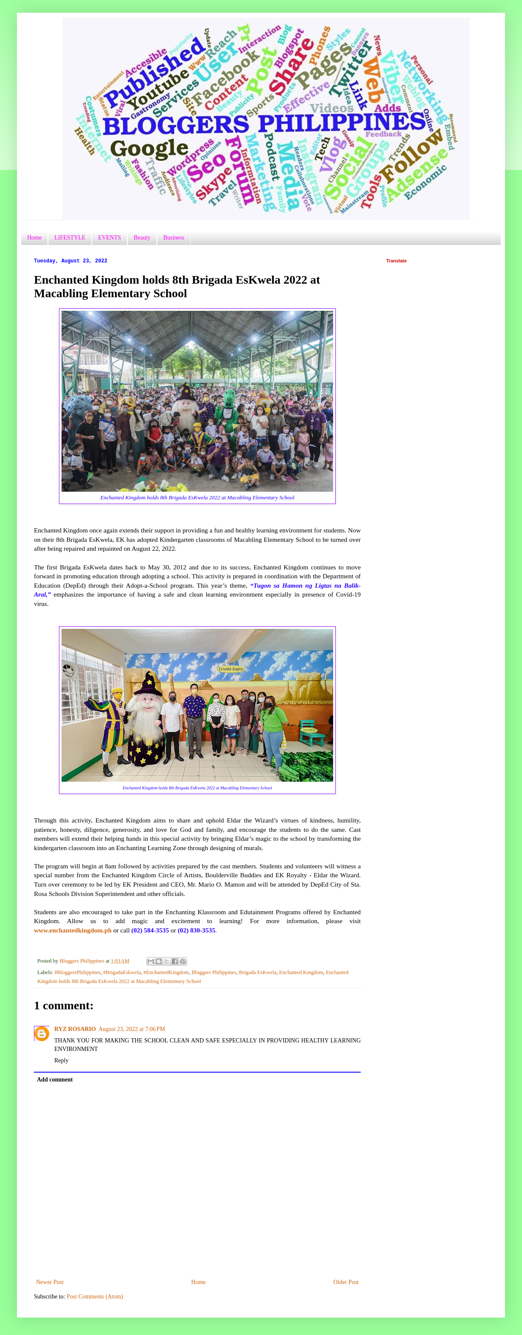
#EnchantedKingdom (166, 972)
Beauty (142, 237)
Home (34, 237)
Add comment (55, 1079)
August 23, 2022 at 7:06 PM (131, 1029)
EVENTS (109, 237)
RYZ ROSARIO (75, 1029)
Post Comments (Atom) (95, 1296)
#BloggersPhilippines (77, 972)
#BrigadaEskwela (122, 972)
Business (174, 237)
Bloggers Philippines (213, 972)
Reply (61, 1060)
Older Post (346, 1282)
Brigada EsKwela (257, 972)
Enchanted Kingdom (301, 972)
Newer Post (50, 1282)
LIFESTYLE (69, 237)
